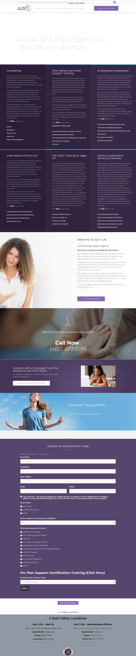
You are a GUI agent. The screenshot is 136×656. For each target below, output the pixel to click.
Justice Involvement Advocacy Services (110, 157)
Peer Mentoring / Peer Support (35, 535)
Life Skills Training (30, 552)
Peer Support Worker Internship (35, 545)
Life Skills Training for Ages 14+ (69, 157)
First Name (25, 457)
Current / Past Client (31, 510)
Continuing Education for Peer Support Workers (41, 549)
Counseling (14, 70)
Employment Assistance (113, 70)
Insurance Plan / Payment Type (33, 578)
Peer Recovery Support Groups (35, 542)
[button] (48, 8)
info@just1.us (49, 632)
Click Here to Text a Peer (61, 126)
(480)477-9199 (46, 635)
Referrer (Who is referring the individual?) (38, 518)
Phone (72, 487)
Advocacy (26, 539)
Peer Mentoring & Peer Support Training (66, 72)
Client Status (26, 503)
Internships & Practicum (22, 155)
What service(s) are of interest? (34, 528)
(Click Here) (95, 573)
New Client (27, 506)
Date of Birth (26, 477)
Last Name (25, 467)
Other (25, 513)
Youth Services (28, 555)
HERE (12, 121)
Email (23, 487)
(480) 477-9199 (68, 349)
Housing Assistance (30, 562)
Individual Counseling (31, 532)
